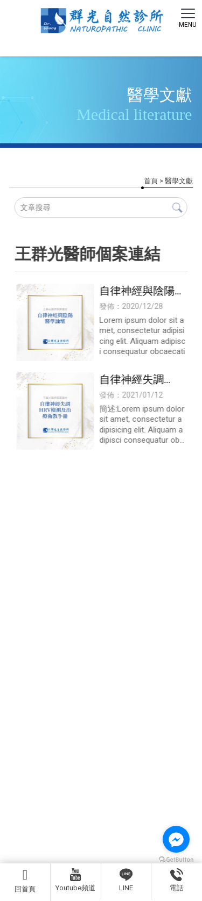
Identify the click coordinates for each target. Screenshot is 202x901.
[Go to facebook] (176, 839)
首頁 (151, 181)
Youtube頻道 (75, 880)
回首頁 (25, 880)
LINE (126, 880)
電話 (177, 880)
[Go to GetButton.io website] (176, 859)
